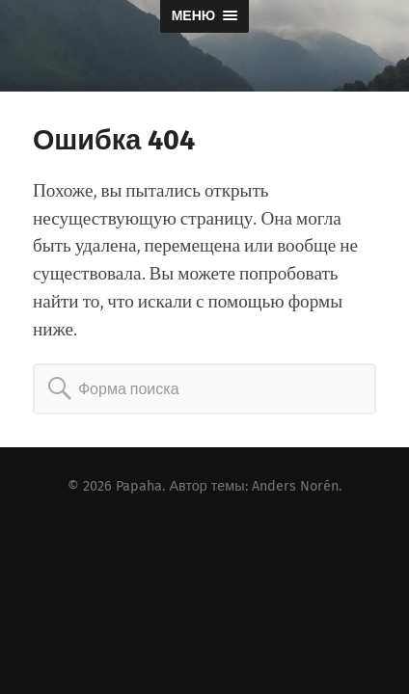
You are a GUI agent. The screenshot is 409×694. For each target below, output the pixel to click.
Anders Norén (295, 486)
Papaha (139, 486)
